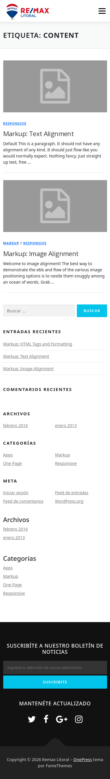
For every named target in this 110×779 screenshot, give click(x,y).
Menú (102, 11)
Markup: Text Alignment (38, 133)
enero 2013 (66, 425)
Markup (11, 243)
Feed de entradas (72, 492)
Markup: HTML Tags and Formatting (37, 344)
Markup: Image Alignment (41, 253)
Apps (8, 455)
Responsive (15, 123)
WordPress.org (69, 501)
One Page (12, 463)
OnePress (82, 759)
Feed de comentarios (23, 501)
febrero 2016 (15, 425)
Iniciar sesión (16, 492)
